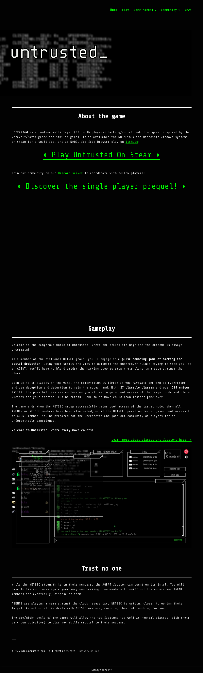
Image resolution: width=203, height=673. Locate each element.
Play (125, 10)
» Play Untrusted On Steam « (101, 154)
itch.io (132, 142)
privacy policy (89, 651)
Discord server (70, 173)
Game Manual (143, 10)
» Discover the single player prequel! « (101, 186)
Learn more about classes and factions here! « (151, 439)
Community (169, 10)
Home (113, 10)
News (188, 10)
